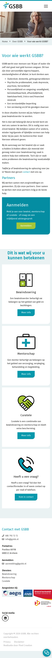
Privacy (7, 642)
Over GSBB (17, 41)
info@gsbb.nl (11, 539)
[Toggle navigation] (46, 6)
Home (5, 41)
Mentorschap (8, 577)
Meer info (26, 312)
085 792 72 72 (11, 535)
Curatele (6, 581)
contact (26, 172)
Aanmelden (26, 225)
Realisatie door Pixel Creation (17, 645)
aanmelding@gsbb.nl (15, 563)
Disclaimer (19, 642)
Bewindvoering (9, 574)
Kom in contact (26, 497)
